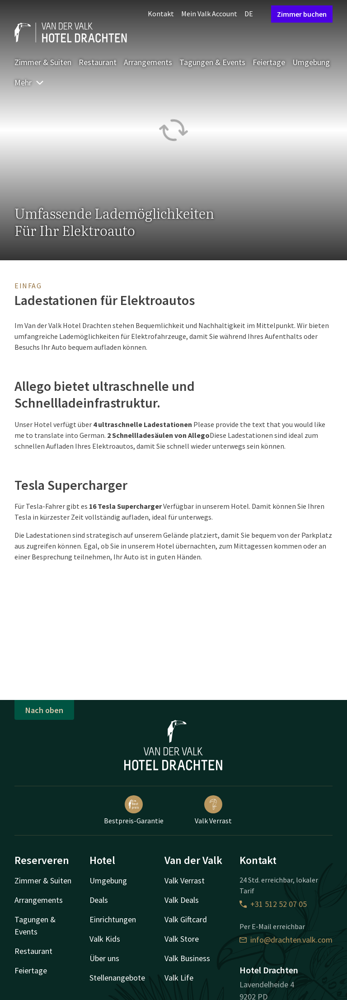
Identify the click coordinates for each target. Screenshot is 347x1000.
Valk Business (187, 958)
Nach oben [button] (44, 710)
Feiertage (269, 62)
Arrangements (148, 62)
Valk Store (181, 939)
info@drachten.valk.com (286, 939)
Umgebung (311, 62)
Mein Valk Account (209, 13)
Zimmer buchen (302, 14)
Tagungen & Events (212, 62)
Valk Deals (181, 900)
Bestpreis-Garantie (134, 810)
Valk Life (178, 977)
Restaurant (98, 62)
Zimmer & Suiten (42, 62)
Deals (98, 900)
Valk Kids (104, 939)
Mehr (29, 82)
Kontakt (161, 13)
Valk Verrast (213, 810)
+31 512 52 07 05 (273, 904)
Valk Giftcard (185, 919)
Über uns (104, 958)
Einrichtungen (112, 919)
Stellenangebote (117, 977)
